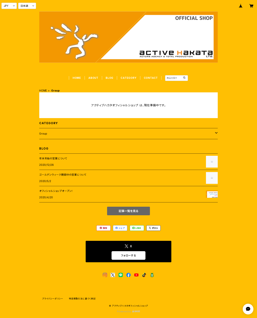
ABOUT (93, 77)
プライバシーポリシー (52, 298)
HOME (77, 77)
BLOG (109, 77)
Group (43, 133)
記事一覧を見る (128, 211)
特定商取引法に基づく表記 (82, 298)
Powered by (128, 311)
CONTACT (151, 77)
